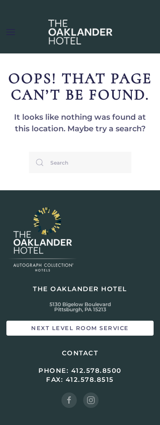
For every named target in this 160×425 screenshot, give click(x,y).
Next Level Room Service (80, 328)
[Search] (80, 162)
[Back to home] (80, 32)
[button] (10, 32)
